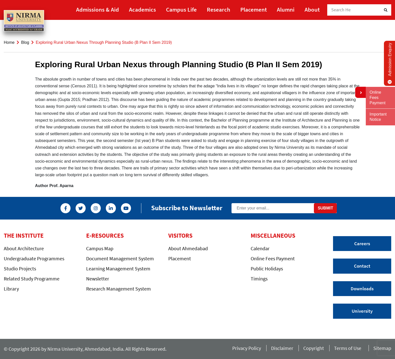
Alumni (285, 9)
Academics (142, 9)
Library (11, 288)
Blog (25, 42)
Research (218, 9)
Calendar (260, 248)
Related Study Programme (31, 278)
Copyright (313, 348)
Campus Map (99, 248)
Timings (259, 278)
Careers (362, 243)
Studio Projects (20, 268)
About (312, 9)
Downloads (362, 288)
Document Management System (120, 258)
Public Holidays (267, 268)
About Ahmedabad (188, 248)
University (362, 311)
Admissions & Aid (97, 9)
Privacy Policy (246, 348)
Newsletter (97, 278)
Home (9, 42)
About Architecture (24, 248)
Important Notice (378, 117)
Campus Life (181, 9)
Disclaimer (282, 348)
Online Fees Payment (273, 258)
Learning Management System (118, 268)
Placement (253, 9)
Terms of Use (348, 348)
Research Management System (118, 288)
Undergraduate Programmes (34, 258)
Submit (325, 208)
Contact (362, 266)
